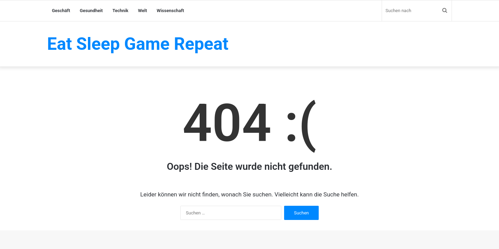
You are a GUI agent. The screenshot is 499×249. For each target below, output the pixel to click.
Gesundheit (91, 10)
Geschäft (61, 10)
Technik (120, 10)
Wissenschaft (170, 10)
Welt (142, 10)
